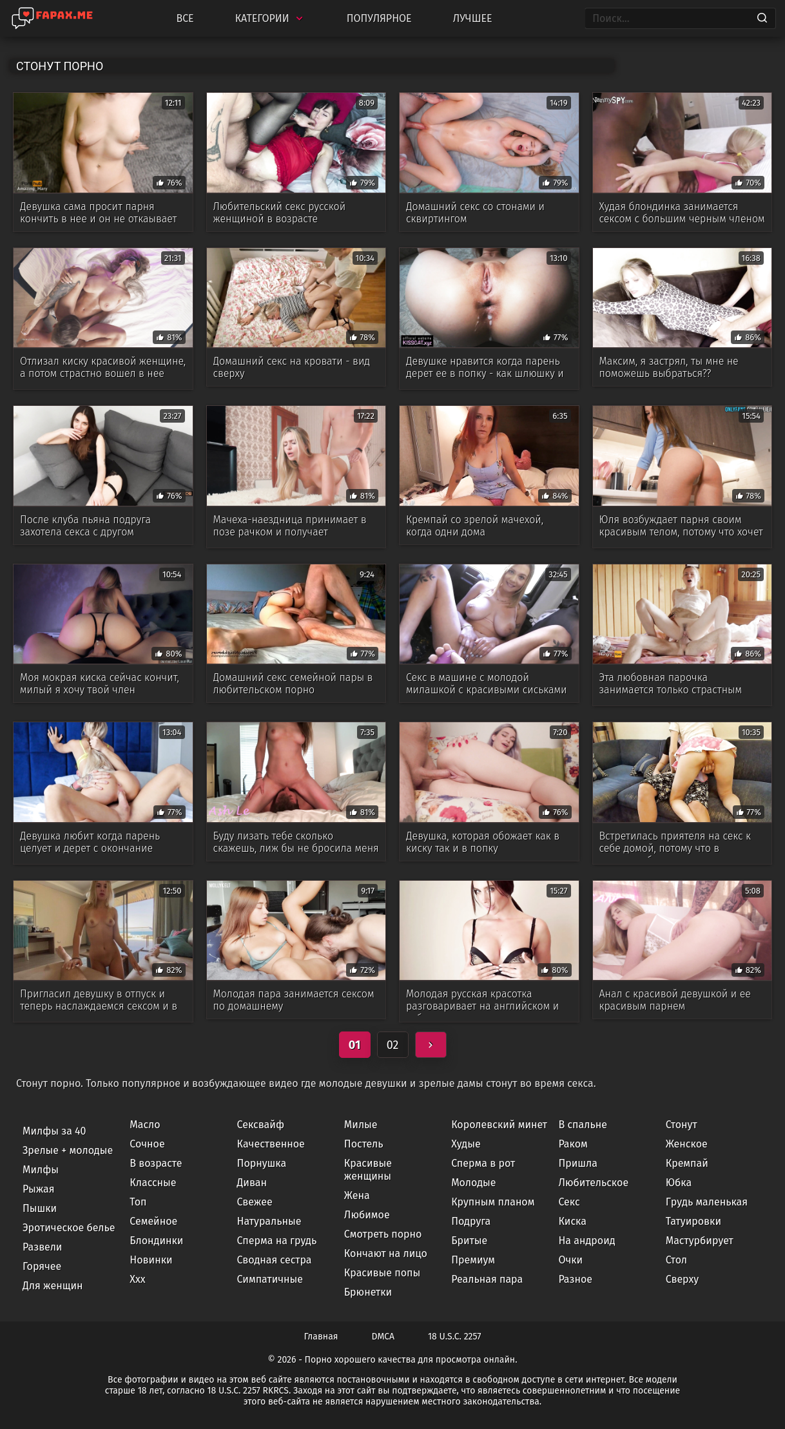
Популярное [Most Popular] (379, 18)
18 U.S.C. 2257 (454, 1336)
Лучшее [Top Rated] (472, 18)
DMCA (383, 1336)
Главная (321, 1336)
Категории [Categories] (270, 18)
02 (393, 1045)
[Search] (762, 18)
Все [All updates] (184, 18)
